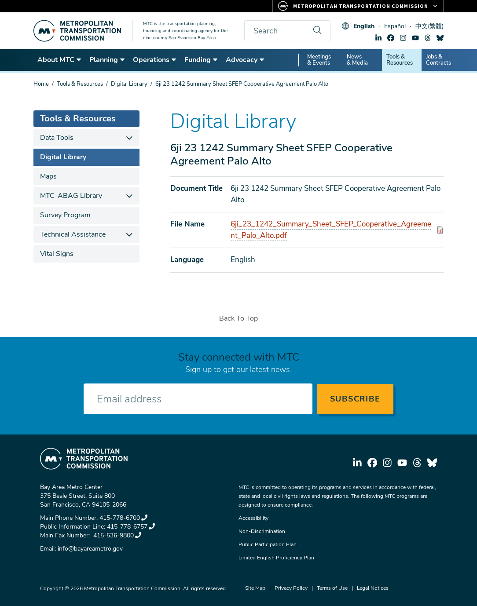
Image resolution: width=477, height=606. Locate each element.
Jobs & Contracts (438, 60)
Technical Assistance (73, 234)
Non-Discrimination (261, 531)
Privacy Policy (291, 587)
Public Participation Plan (267, 544)
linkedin (378, 37)
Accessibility (253, 518)
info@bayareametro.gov (90, 548)
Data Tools (56, 137)
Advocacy (245, 60)
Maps (48, 176)
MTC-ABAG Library (71, 196)
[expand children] (130, 138)
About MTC (59, 60)
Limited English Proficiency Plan (276, 557)
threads (427, 37)
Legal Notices (373, 587)
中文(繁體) (429, 26)
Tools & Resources (399, 60)
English (363, 26)
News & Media (357, 60)
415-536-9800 (116, 535)
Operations (155, 60)
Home (41, 84)
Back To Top (238, 318)
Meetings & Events (319, 60)
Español (395, 26)
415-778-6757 (131, 526)
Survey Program (65, 215)
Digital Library (129, 84)
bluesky (440, 37)
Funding (201, 60)
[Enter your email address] (198, 398)
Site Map (255, 587)
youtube (415, 37)
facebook (390, 37)
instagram (403, 37)
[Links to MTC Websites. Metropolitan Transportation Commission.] (358, 6)
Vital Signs (56, 254)
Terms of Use (332, 587)
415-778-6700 (123, 518)
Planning (107, 60)
